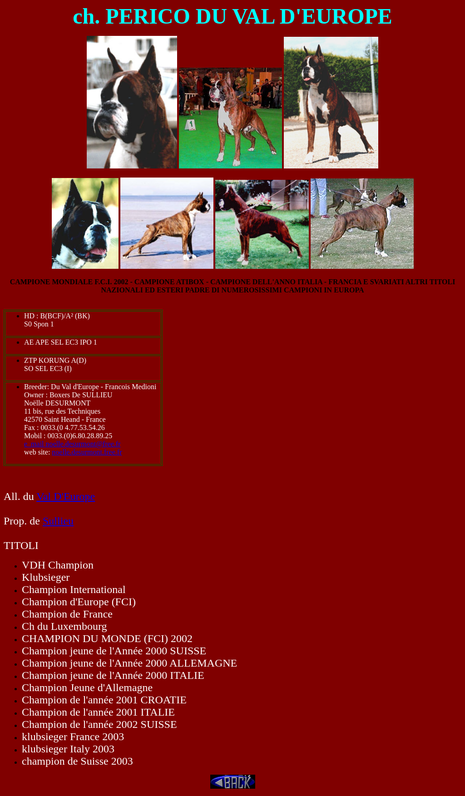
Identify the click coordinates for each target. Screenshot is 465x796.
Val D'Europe (65, 496)
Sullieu (58, 521)
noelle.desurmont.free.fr (87, 452)
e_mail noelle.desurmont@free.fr (72, 444)
